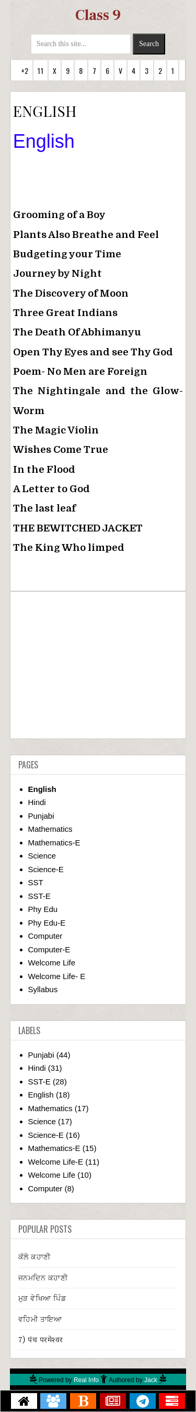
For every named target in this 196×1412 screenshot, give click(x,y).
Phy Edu (43, 909)
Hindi (37, 802)
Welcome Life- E (57, 976)
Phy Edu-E (47, 922)
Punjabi (41, 815)
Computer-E (49, 949)
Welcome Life (52, 962)
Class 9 (98, 15)
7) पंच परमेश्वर (40, 1339)
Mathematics (50, 828)
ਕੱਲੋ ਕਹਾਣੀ (34, 1257)
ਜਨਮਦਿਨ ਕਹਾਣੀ (43, 1278)
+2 (24, 70)
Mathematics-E (54, 842)
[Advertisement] (98, 665)
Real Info (86, 1380)
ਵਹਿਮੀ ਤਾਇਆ (40, 1319)
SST (35, 882)
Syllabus (43, 989)
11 (40, 70)
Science (42, 855)
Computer (45, 935)
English (42, 789)
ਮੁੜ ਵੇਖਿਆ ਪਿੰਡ (42, 1298)
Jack (150, 1380)
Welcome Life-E (56, 1161)
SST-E (39, 896)
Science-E (46, 869)
